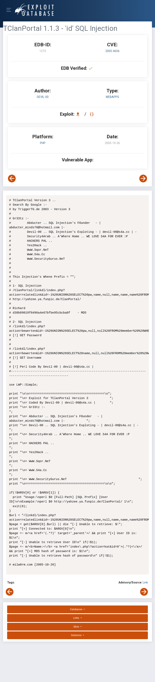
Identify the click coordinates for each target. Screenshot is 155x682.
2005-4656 (112, 51)
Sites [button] (76, 626)
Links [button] (76, 618)
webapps (112, 97)
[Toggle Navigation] (10, 10)
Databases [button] (76, 609)
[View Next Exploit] (143, 178)
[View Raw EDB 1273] (92, 114)
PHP (42, 143)
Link (145, 582)
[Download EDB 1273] (78, 114)
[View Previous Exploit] (12, 178)
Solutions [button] (76, 635)
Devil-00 (43, 97)
